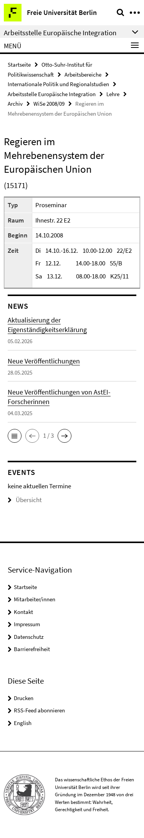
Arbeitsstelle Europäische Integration (52, 94)
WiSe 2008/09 (49, 103)
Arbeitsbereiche (83, 74)
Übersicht (25, 500)
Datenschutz (28, 636)
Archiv (15, 103)
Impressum (27, 624)
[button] (15, 436)
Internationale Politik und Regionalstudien (58, 84)
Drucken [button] (23, 698)
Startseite (19, 64)
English (22, 723)
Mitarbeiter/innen (34, 599)
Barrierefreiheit (32, 649)
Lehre (112, 94)
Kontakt (23, 611)
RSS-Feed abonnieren (39, 710)
